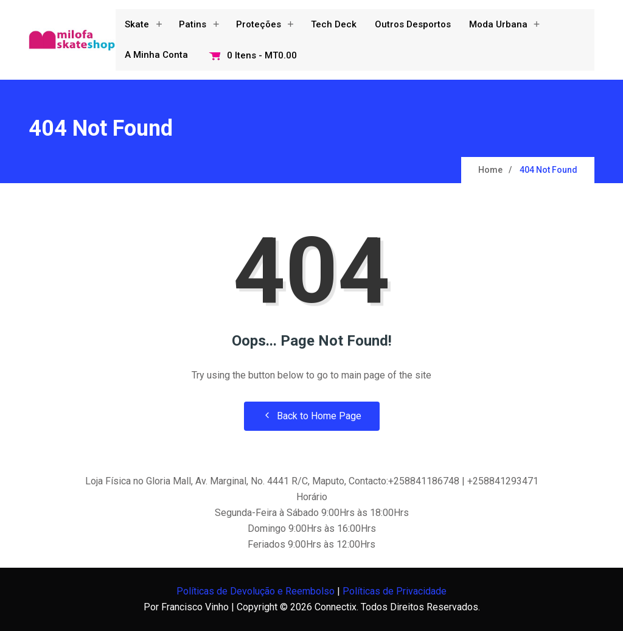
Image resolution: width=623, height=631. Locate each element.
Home (490, 170)
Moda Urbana (498, 24)
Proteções (258, 24)
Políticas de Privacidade (395, 591)
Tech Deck (334, 24)
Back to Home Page (311, 416)
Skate (137, 24)
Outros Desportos (413, 24)
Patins (192, 24)
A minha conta (156, 54)
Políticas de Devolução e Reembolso (255, 591)
